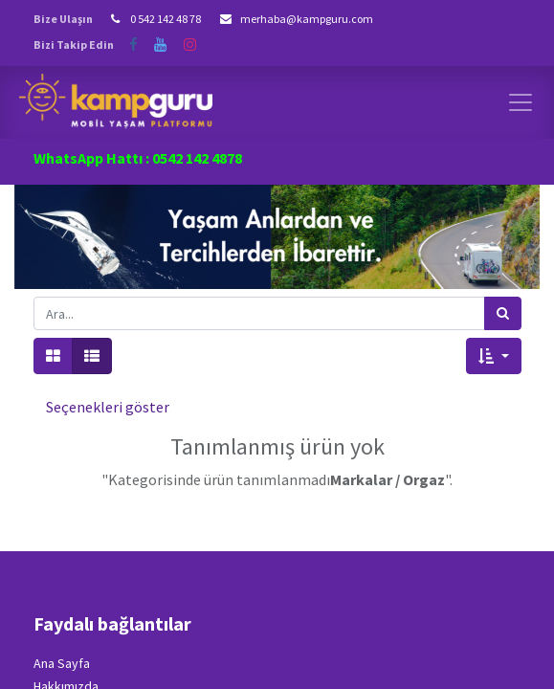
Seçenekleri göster (107, 406)
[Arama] (502, 313)
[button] (493, 356)
